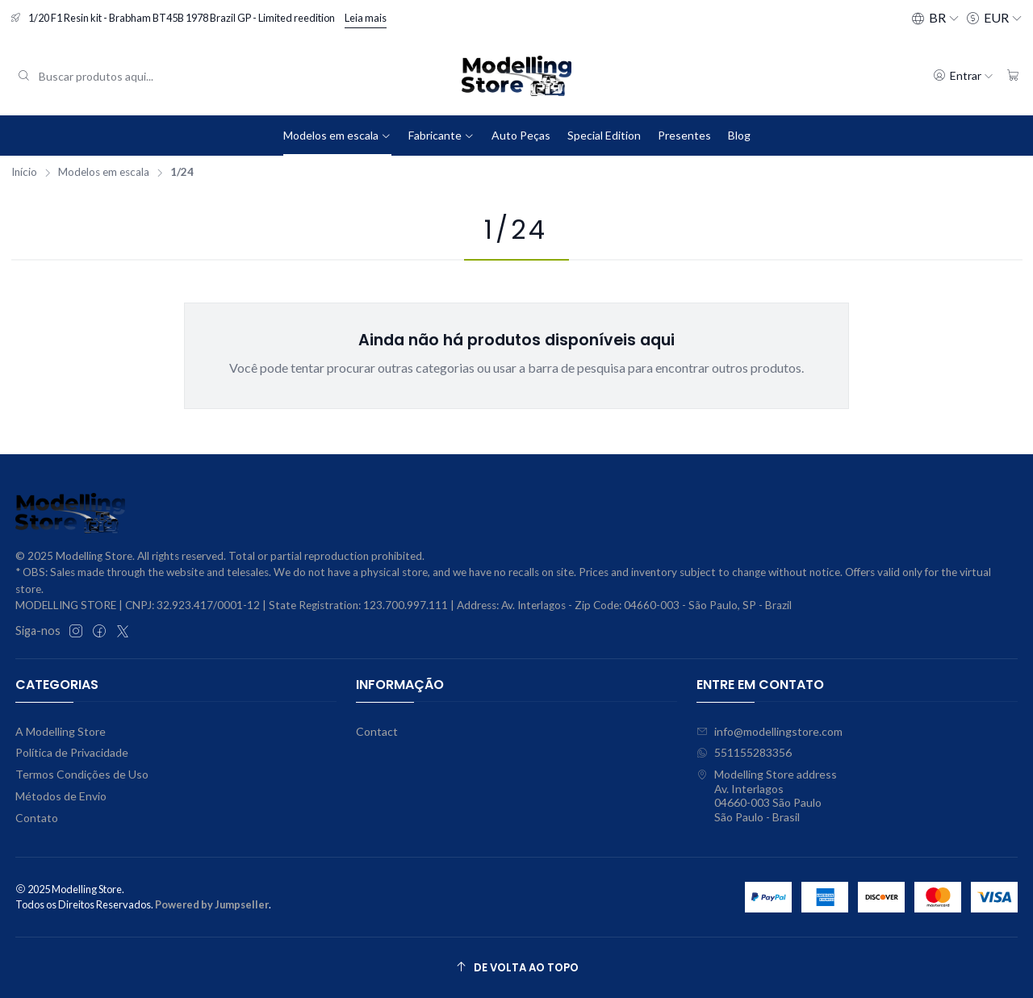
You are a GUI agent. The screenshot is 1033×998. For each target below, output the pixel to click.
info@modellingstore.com (769, 731)
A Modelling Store (60, 731)
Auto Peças (520, 135)
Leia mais (366, 17)
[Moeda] (994, 18)
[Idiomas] (935, 18)
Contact (377, 731)
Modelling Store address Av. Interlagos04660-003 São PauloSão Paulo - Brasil (766, 795)
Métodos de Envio (61, 796)
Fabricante (441, 135)
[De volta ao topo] (516, 968)
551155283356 (744, 752)
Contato (36, 818)
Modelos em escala (337, 135)
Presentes (684, 135)
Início (24, 172)
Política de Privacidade (71, 752)
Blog (739, 135)
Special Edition (604, 135)
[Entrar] (963, 76)
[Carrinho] (1013, 76)
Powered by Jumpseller (212, 904)
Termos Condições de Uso (81, 774)
